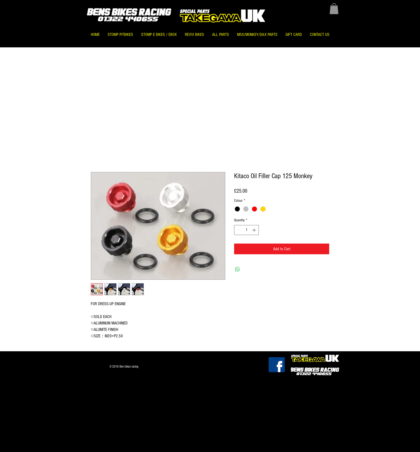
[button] (334, 8)
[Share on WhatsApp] (237, 269)
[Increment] (254, 230)
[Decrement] (238, 230)
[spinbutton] (246, 230)
